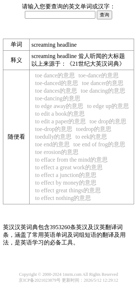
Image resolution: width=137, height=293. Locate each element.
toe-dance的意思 (99, 75)
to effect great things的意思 (68, 190)
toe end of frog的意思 (99, 144)
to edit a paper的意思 (60, 121)
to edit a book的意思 (60, 114)
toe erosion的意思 (57, 152)
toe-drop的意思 (53, 129)
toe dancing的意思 (103, 91)
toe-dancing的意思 (57, 98)
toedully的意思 (53, 137)
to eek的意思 (91, 137)
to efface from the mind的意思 (71, 160)
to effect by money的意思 (65, 183)
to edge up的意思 (108, 106)
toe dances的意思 (56, 91)
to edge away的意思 (59, 106)
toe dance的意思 (55, 75)
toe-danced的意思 (56, 83)
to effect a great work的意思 (69, 167)
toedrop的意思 (93, 129)
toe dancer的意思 (102, 83)
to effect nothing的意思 (63, 198)
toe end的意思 (52, 144)
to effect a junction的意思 (65, 175)
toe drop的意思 (108, 121)
